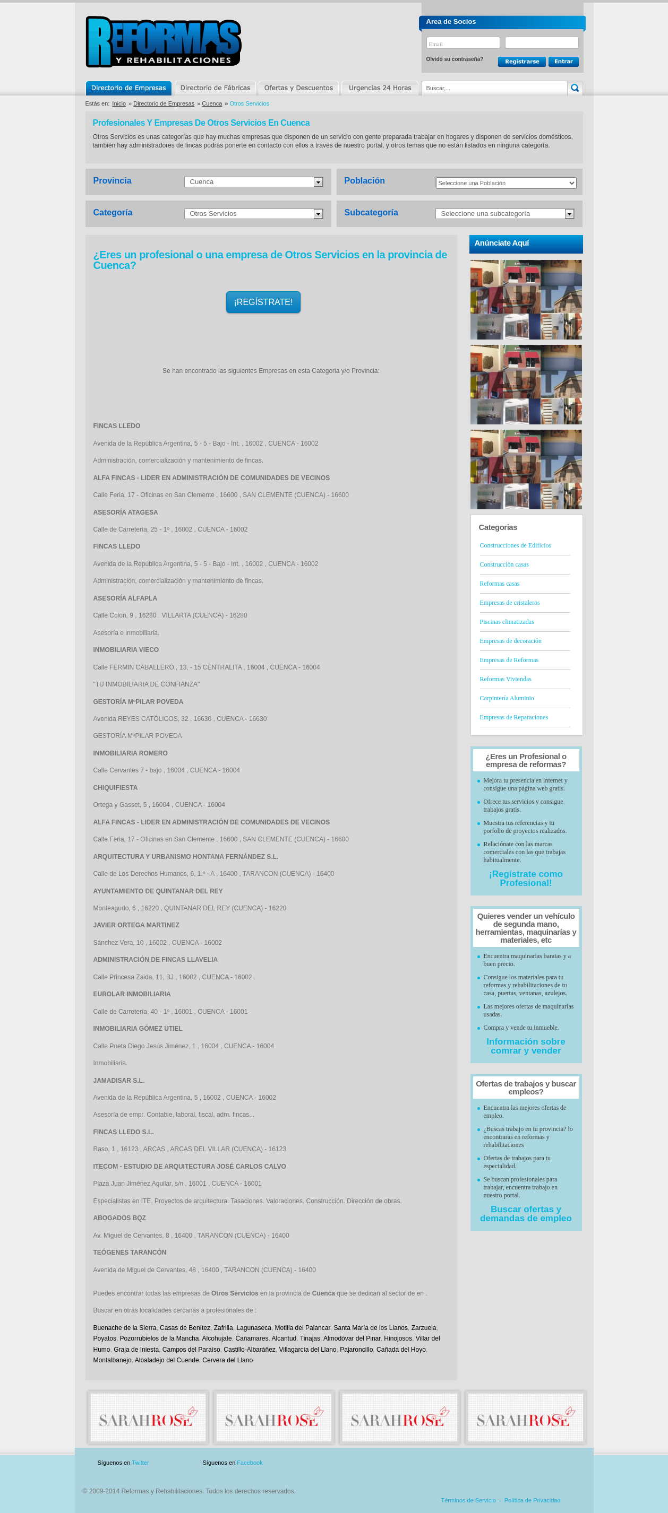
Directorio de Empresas (129, 88)
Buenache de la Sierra (125, 1328)
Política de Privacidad (532, 1500)
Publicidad (478, 1463)
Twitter (140, 1462)
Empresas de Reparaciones (514, 717)
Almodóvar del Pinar (352, 1338)
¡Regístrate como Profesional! (526, 878)
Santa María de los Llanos (370, 1328)
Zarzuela (424, 1328)
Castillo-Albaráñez (250, 1349)
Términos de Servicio (468, 1500)
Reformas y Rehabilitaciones (163, 42)
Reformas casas (500, 583)
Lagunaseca (253, 1328)
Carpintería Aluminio (507, 698)
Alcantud (284, 1338)
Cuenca (212, 103)
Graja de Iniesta (136, 1349)
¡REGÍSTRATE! (263, 302)
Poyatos (104, 1338)
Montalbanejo (112, 1360)
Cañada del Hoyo (401, 1349)
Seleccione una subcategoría (485, 214)
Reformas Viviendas (506, 679)
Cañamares (251, 1338)
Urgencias (379, 88)
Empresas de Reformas (509, 660)
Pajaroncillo (356, 1349)
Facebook (249, 1462)
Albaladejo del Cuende (167, 1360)
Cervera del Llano (227, 1360)
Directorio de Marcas (215, 88)
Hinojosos (398, 1338)
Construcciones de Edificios (516, 545)
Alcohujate (217, 1338)
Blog (567, 1463)
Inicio (119, 103)
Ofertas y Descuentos (298, 88)
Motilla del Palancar (302, 1328)
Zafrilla (223, 1328)
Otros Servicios (213, 214)
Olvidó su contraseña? (455, 59)
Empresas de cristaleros (510, 602)
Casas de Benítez (185, 1328)
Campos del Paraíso (191, 1349)
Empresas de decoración (511, 641)
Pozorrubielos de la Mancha (159, 1338)
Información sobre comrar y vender (525, 1046)
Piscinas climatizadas (507, 621)
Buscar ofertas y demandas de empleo (526, 1213)
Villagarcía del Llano (308, 1349)
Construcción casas (504, 564)
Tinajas (310, 1338)
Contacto (527, 1463)
